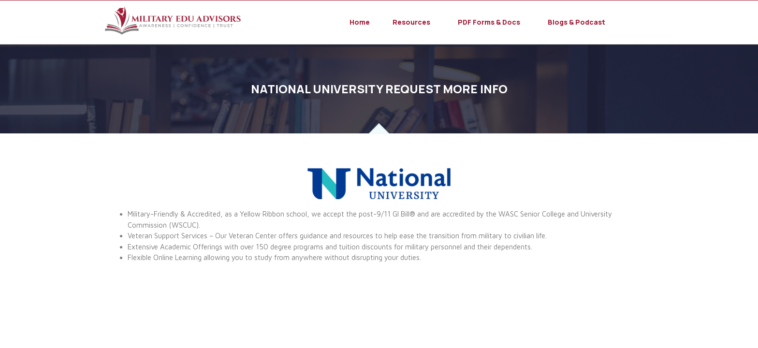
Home (360, 22)
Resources (411, 22)
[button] (414, 22)
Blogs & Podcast (576, 22)
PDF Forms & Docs (489, 22)
